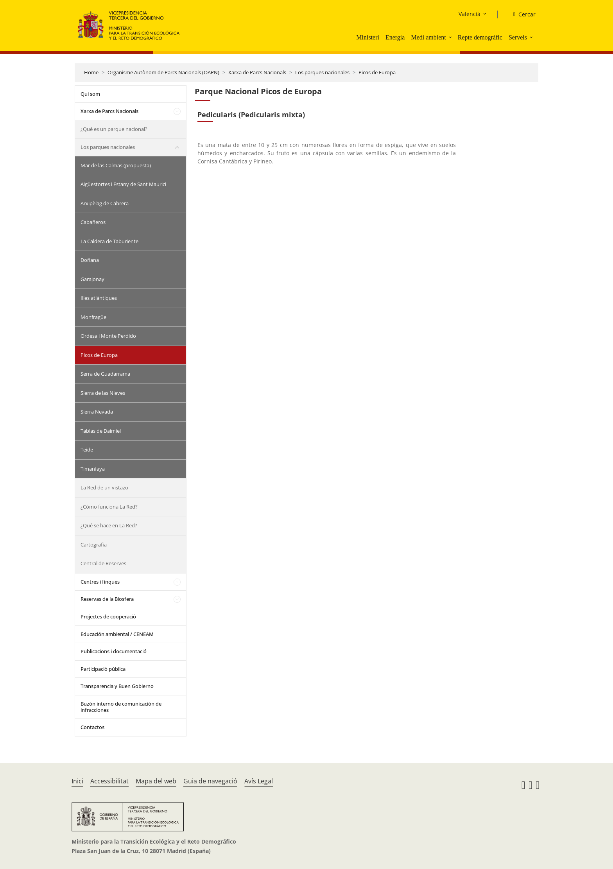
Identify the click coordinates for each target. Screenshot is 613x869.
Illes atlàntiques (99, 297)
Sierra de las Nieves (103, 392)
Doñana (90, 259)
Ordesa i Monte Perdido (108, 335)
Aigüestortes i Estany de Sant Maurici (123, 184)
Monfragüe (93, 317)
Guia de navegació (210, 781)
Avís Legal (258, 781)
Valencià (469, 14)
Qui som (90, 93)
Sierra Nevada (97, 411)
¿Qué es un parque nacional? (114, 129)
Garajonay (92, 279)
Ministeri (367, 37)
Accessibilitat (109, 781)
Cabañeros (93, 222)
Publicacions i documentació (114, 651)
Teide (87, 449)
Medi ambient (428, 37)
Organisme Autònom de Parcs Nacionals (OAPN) (163, 72)
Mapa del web (156, 781)
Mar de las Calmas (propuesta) (116, 165)
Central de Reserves (103, 563)
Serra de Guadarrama (105, 373)
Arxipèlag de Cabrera (105, 203)
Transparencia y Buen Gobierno (117, 686)
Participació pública (103, 668)
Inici (77, 781)
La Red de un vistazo (104, 487)
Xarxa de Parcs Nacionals (257, 72)
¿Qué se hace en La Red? (109, 525)
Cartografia (94, 544)
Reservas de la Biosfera (107, 598)
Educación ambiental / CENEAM (117, 634)
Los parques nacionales (322, 72)
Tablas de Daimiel (101, 430)
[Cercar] (521, 14)
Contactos (92, 727)
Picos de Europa (377, 72)
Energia (395, 37)
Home (91, 72)
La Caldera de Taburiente (109, 241)
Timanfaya (93, 468)
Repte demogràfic (480, 37)
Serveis (518, 37)
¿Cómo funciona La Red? (109, 506)
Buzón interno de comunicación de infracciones (121, 706)
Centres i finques (100, 581)
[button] (451, 37)
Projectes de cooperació (108, 616)
